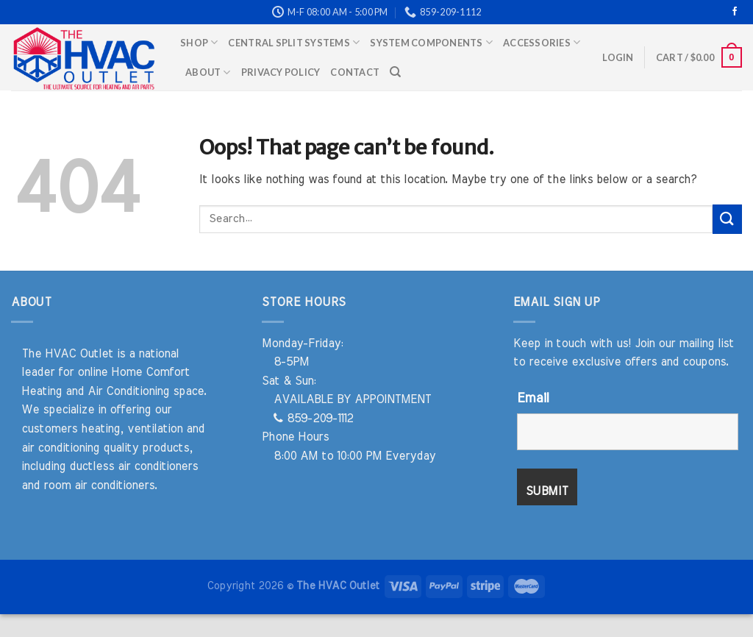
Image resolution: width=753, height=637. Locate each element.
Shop (199, 42)
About (208, 72)
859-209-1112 (313, 418)
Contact (354, 72)
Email (533, 398)
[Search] (395, 72)
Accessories (541, 42)
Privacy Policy (281, 72)
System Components (431, 42)
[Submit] (727, 218)
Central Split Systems (294, 42)
